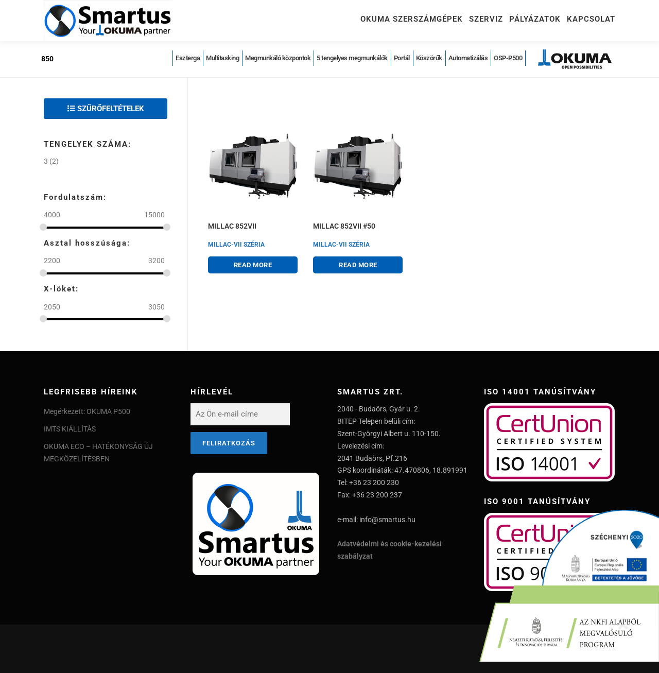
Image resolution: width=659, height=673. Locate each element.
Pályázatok (535, 19)
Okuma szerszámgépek (411, 19)
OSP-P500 (508, 58)
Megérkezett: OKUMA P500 (87, 411)
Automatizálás (468, 58)
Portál (402, 58)
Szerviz (486, 19)
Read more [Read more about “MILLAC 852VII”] (253, 265)
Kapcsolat (591, 19)
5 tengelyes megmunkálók (352, 58)
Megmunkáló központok (277, 58)
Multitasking (222, 58)
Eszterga (188, 58)
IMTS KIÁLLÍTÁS (70, 429)
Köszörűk (429, 58)
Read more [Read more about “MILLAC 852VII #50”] (358, 265)
